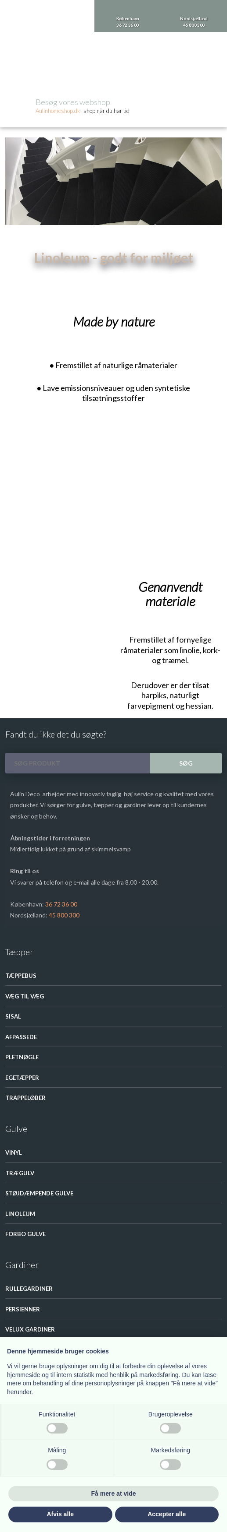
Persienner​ (22, 1309)
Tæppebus (20, 975)
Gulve (42, 276)
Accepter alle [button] (167, 1514)
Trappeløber (25, 1097)
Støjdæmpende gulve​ (39, 1193)
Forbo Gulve (25, 1233)
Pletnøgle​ (22, 1057)
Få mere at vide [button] (113, 1493)
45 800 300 (64, 915)
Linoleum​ (20, 1213)
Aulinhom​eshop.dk (58, 110)
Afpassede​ (21, 1036)
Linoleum (66, 276)
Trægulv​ (19, 1173)
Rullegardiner (29, 1288)
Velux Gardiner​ (30, 1329)
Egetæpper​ (22, 1077)
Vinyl (13, 1152)
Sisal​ (13, 1016)
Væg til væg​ (24, 996)
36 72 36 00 (61, 904)
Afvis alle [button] (60, 1514)
